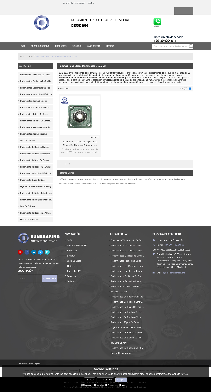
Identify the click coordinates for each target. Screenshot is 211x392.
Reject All (89, 380)
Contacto (71, 276)
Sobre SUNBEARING (40, 46)
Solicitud (76, 46)
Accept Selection (105, 380)
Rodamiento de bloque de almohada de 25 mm (121, 179)
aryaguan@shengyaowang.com (176, 249)
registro (90, 2)
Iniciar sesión (79, 2)
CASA (23, 46)
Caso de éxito (94, 46)
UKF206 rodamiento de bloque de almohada (78, 179)
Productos (61, 46)
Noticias (110, 46)
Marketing (124, 385)
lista (185, 88)
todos (30, 56)
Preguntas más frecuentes (73, 271)
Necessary (86, 385)
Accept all (121, 380)
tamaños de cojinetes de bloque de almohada (165, 179)
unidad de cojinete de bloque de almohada (117, 183)
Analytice (99, 385)
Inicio (22, 56)
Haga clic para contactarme (173, 272)
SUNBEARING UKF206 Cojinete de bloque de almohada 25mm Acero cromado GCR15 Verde (80, 143)
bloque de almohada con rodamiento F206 (77, 183)
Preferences (111, 385)
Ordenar (71, 281)
